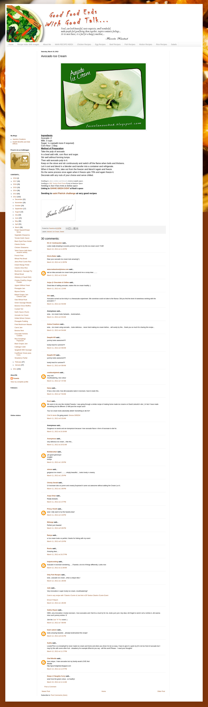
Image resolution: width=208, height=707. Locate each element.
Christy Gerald (52, 483)
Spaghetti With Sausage (23, 350)
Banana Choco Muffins (23, 306)
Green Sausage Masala (23, 303)
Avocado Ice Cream (21, 315)
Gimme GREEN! (74, 415)
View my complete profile (19, 382)
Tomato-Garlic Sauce (22, 238)
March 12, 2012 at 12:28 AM (57, 568)
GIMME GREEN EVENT (59, 188)
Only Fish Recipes (54, 575)
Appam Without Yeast (22, 285)
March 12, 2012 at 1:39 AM (56, 581)
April (17, 224)
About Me (47, 44)
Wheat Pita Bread (21, 259)
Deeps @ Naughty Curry (56, 676)
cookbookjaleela (53, 373)
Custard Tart (19, 309)
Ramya (49, 535)
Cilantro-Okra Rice (21, 268)
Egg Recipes (100, 44)
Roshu (49, 548)
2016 (15, 184)
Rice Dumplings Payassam (20, 340)
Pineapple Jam (20, 288)
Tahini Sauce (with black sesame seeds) (23, 251)
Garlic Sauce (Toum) (22, 312)
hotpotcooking (52, 562)
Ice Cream (56, 231)
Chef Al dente (52, 415)
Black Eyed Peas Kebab (23, 241)
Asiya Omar (51, 496)
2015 (15, 187)
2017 (15, 181)
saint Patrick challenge (64, 193)
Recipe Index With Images (28, 44)
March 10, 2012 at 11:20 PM (57, 249)
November (19, 203)
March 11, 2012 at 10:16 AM (57, 431)
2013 (15, 194)
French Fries (19, 256)
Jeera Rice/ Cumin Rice (23, 262)
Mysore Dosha (20, 291)
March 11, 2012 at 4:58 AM (56, 348)
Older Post (161, 691)
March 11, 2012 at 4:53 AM (56, 317)
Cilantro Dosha (20, 244)
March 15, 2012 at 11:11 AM (57, 682)
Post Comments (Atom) (59, 695)
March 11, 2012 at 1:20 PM (56, 462)
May (16, 221)
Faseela (16, 378)
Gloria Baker (51, 256)
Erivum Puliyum (52, 600)
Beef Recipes (115, 44)
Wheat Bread (19, 274)
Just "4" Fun (57, 620)
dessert (49, 231)
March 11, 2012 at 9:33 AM (56, 418)
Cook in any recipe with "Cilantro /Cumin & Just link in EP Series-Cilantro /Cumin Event (77, 595)
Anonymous (51, 439)
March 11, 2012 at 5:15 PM (56, 541)
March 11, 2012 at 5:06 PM (56, 528)
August (17, 212)
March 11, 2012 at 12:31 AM (57, 275)
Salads (174, 44)
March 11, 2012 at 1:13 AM (56, 289)
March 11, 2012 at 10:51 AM (57, 445)
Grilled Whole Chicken (22, 318)
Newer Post (46, 691)
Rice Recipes (161, 44)
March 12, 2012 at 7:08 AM (56, 623)
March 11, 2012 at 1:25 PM (56, 475)
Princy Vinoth (52, 509)
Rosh (49, 401)
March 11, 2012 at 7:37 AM (56, 381)
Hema (49, 388)
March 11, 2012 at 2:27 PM (56, 502)
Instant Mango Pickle (22, 265)
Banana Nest (19, 331)
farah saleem (52, 630)
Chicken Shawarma (21, 247)
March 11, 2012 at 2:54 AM (56, 304)
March (17, 227)
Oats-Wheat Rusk (21, 300)
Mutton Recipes (145, 44)
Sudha (49, 643)
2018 (15, 178)
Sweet (62, 231)
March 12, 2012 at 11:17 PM (57, 651)
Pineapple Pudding (21, 321)
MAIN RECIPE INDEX (64, 44)
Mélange (50, 522)
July (16, 215)
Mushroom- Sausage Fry (23, 271)
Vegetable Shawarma (22, 235)
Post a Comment (50, 687)
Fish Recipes (130, 44)
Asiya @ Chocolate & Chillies (58, 282)
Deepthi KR (51, 337)
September (19, 209)
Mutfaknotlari (52, 452)
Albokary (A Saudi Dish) (23, 277)
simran (49, 469)
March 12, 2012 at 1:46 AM (56, 603)
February (18, 362)
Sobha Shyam (52, 610)
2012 (15, 197)
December (19, 199)
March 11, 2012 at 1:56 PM (56, 489)
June (17, 218)
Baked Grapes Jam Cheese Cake (21, 295)
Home (10, 44)
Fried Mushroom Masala (23, 324)
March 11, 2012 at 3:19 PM (56, 515)
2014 (15, 190)
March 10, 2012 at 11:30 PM (57, 262)
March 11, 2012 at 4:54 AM (56, 330)
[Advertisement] (21, 90)
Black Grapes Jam (21, 344)
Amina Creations (53, 324)
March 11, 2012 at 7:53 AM (56, 394)
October (18, 206)
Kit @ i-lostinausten (54, 243)
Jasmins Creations (19, 139)
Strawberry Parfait (21, 358)
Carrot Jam (18, 327)
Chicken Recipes (84, 44)
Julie (49, 588)
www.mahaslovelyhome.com (58, 269)
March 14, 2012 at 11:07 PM (57, 669)
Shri (48, 296)
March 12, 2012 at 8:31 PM (56, 636)
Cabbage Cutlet (20, 347)
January (18, 365)
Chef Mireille (51, 658)
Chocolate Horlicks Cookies (21, 335)
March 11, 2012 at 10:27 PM (57, 554)
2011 (15, 369)
